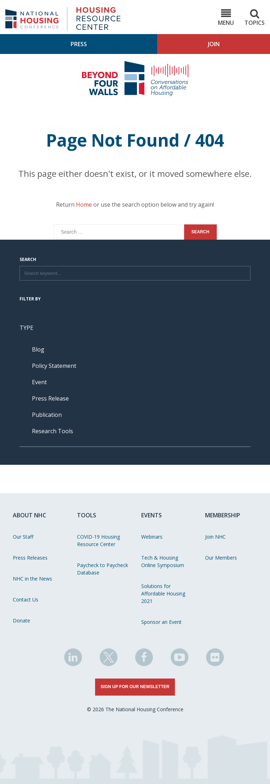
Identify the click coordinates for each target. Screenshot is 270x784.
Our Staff (23, 536)
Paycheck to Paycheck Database (102, 569)
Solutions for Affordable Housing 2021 (163, 593)
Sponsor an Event (161, 622)
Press (79, 44)
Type (26, 328)
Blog (38, 349)
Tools (86, 515)
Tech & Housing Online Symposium (162, 561)
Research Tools (52, 431)
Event (39, 382)
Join (214, 44)
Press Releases (30, 557)
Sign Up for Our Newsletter (135, 686)
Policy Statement (54, 366)
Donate (21, 620)
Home (84, 204)
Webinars (151, 536)
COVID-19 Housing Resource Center (98, 540)
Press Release (50, 398)
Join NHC (215, 536)
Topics (254, 18)
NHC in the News (32, 578)
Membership (222, 515)
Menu (226, 18)
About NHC (29, 515)
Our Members (221, 557)
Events (151, 515)
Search (28, 259)
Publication (47, 415)
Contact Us (25, 599)
